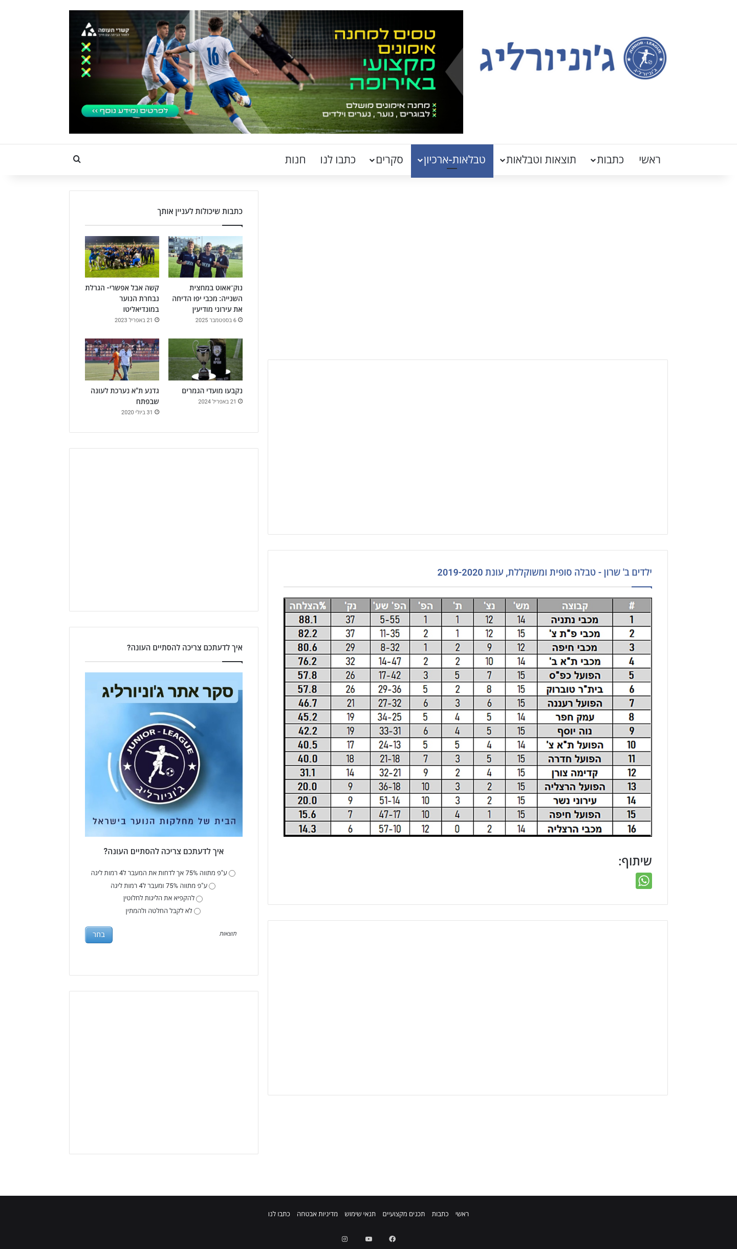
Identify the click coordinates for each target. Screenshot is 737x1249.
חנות (295, 160)
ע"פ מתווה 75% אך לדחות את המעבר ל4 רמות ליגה (163, 873)
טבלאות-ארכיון (455, 160)
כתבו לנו (338, 160)
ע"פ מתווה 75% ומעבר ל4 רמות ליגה (163, 886)
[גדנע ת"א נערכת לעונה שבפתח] (122, 359)
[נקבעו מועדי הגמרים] (205, 359)
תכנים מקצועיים (403, 1214)
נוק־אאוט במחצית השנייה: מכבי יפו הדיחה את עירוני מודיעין (207, 298)
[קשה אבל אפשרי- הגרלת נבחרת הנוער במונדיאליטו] (122, 257)
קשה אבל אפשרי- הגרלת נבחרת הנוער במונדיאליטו (122, 298)
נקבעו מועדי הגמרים (212, 391)
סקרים (389, 160)
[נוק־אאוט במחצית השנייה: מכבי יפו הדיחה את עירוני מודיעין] (205, 257)
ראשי (650, 160)
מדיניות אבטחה (317, 1214)
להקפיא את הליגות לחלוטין (163, 898)
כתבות (610, 160)
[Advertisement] (468, 272)
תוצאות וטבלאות (541, 160)
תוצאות (228, 934)
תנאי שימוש (360, 1214)
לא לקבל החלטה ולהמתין (163, 911)
